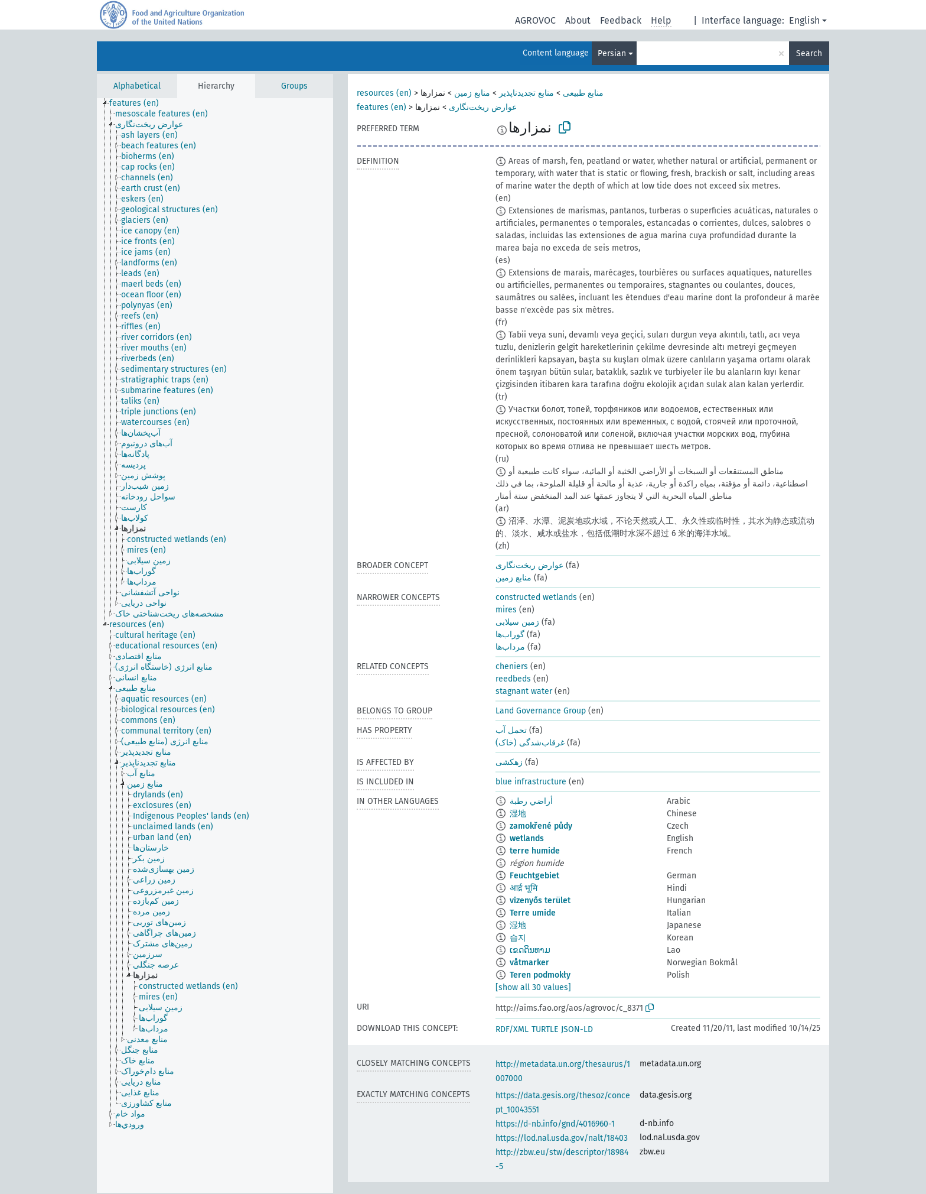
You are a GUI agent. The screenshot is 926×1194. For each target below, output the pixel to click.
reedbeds (513, 679)
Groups (294, 86)
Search (809, 53)
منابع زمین (472, 93)
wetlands (527, 838)
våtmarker (529, 963)
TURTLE (545, 1029)
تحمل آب (511, 730)
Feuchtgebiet (534, 876)
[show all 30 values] (533, 987)
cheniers (511, 666)
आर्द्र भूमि (523, 888)
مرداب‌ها (510, 647)
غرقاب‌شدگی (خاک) (530, 743)
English (804, 20)
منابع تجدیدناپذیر (526, 93)
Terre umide (533, 913)
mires (506, 610)
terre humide (535, 851)
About (578, 20)
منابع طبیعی (583, 93)
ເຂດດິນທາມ (530, 950)
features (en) (381, 107)
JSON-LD (577, 1029)
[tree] (215, 645)
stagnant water (523, 691)
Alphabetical (137, 86)
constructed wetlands (536, 597)
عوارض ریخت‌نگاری (483, 107)
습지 (518, 938)
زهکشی (509, 762)
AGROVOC (535, 20)
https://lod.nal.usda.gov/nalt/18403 (561, 1138)
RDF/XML (512, 1029)
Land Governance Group (540, 711)
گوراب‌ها (509, 635)
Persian (612, 53)
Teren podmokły (540, 975)
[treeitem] (139, 103)
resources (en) (384, 93)
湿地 (518, 814)
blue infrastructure (530, 782)
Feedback (620, 20)
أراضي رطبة (531, 801)
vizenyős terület (540, 901)
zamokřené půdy (541, 826)
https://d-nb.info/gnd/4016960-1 (555, 1124)
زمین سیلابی (517, 622)
